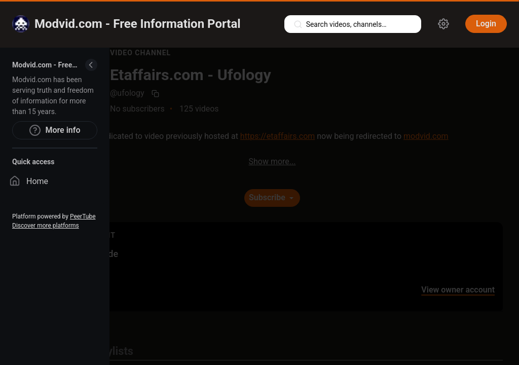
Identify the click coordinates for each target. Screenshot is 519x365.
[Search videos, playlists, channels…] (352, 24)
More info (54, 130)
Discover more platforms (45, 225)
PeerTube (83, 216)
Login (486, 23)
